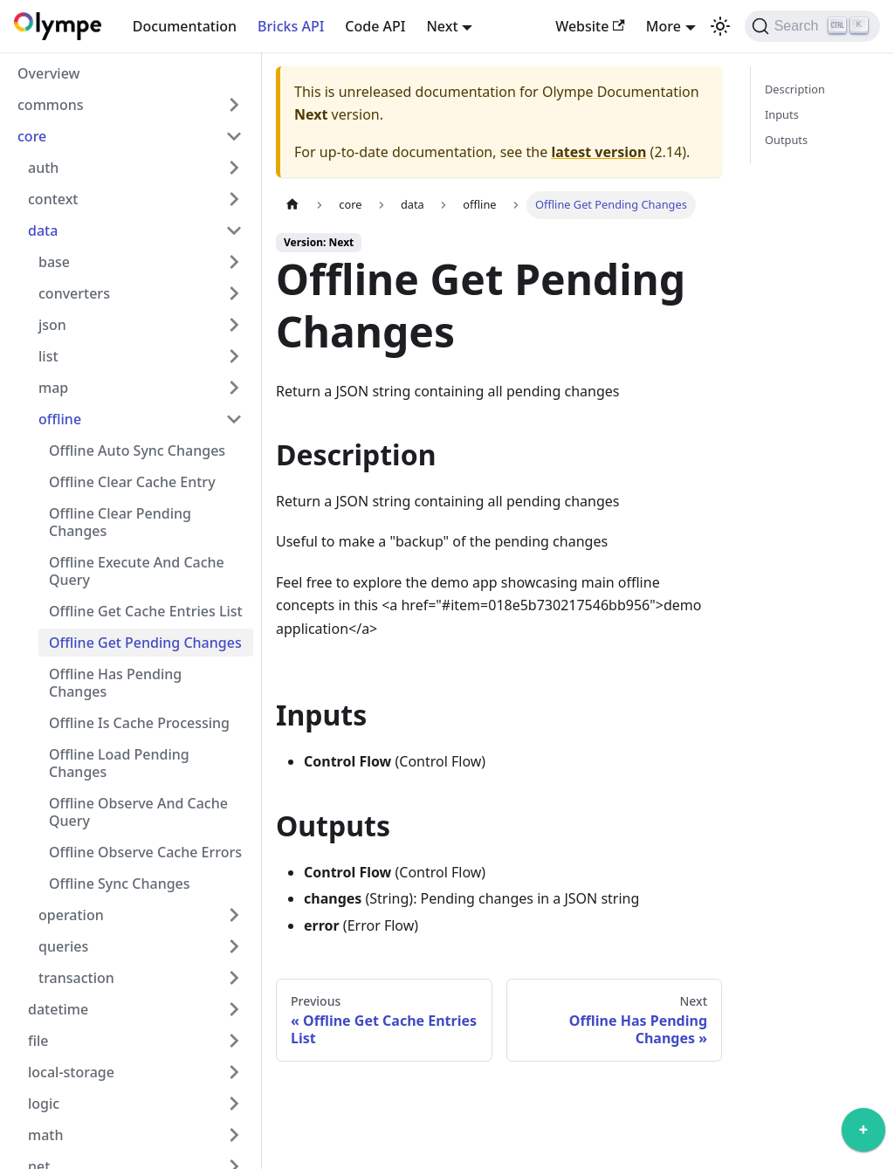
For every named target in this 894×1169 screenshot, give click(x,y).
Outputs (786, 140)
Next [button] (441, 26)
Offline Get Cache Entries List (146, 611)
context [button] (53, 199)
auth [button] (43, 167)
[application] (863, 1134)
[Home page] (292, 204)
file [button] (38, 1040)
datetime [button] (58, 1009)
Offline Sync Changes (119, 883)
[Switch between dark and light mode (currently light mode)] (720, 26)
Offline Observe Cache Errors (145, 852)
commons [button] (50, 104)
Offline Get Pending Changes (145, 642)
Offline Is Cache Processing (139, 722)
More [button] (663, 26)
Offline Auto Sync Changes (137, 450)
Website (590, 26)
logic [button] (43, 1103)
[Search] (812, 26)
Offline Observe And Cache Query (138, 812)
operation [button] (71, 915)
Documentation (185, 26)
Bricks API (291, 26)
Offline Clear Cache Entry (132, 482)
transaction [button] (76, 977)
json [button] (52, 324)
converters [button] (74, 293)
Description (795, 89)
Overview (48, 73)
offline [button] (59, 419)
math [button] (45, 1135)
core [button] (31, 136)
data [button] (43, 230)
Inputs (782, 114)
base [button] (54, 262)
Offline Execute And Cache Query (136, 571)
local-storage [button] (71, 1072)
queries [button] (63, 946)
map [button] (53, 387)
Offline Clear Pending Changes (120, 522)
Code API (375, 26)
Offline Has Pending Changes (115, 682)
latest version (598, 152)
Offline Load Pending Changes (119, 763)
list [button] (48, 356)
